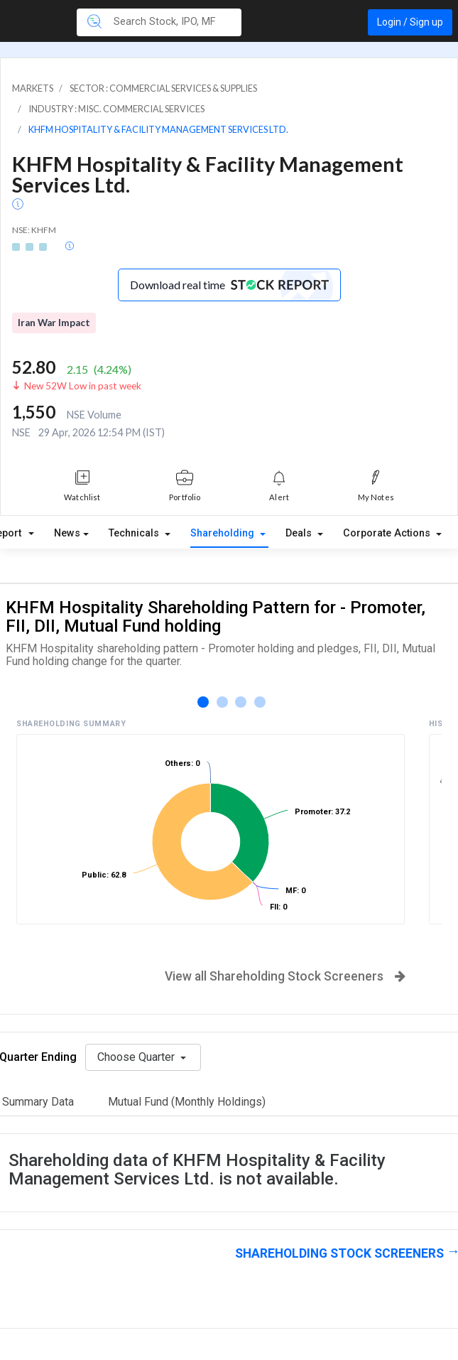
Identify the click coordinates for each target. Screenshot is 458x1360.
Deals (300, 533)
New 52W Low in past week (82, 386)
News (67, 533)
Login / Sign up (410, 22)
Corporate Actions (388, 533)
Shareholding (223, 533)
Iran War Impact (54, 322)
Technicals (135, 533)
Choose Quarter (137, 1057)
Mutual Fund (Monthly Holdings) (187, 1101)
